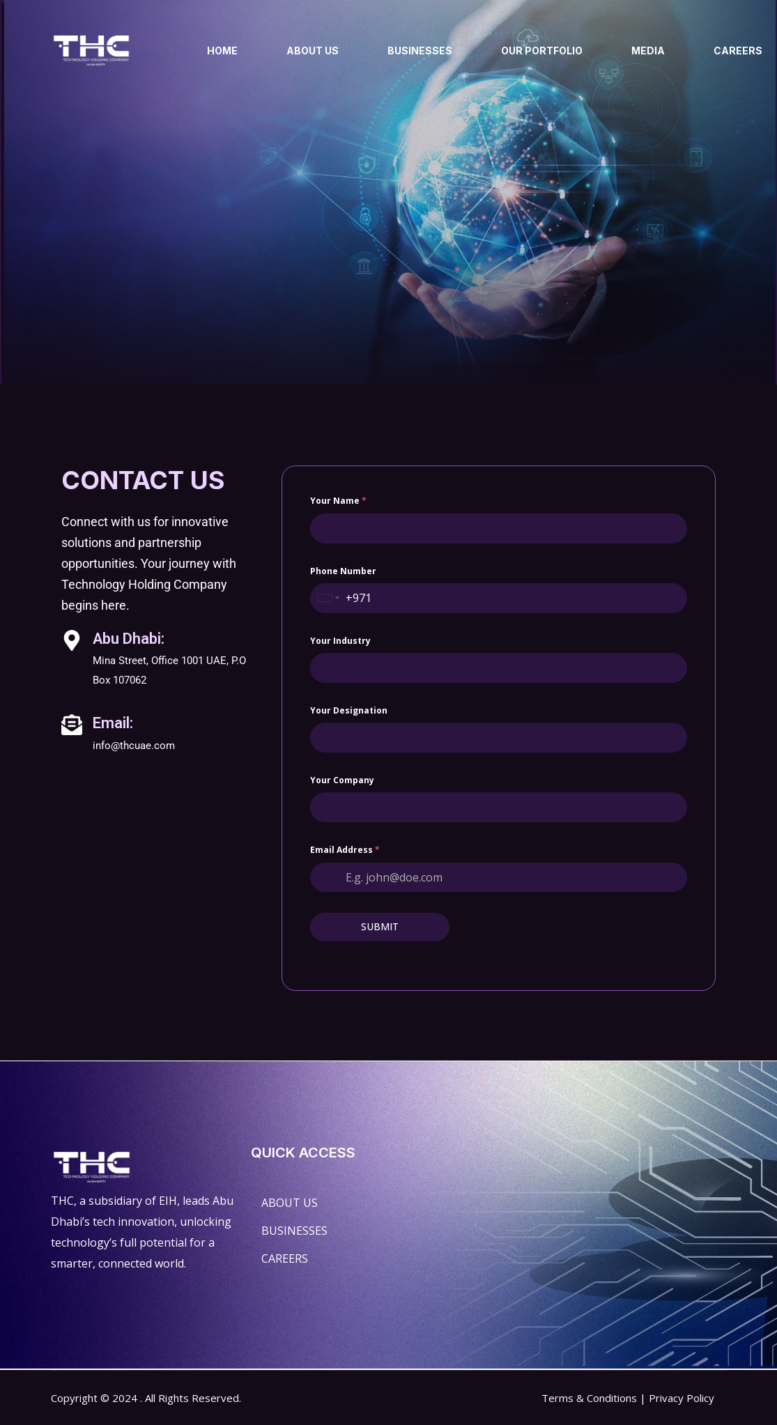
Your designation (348, 790)
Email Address (345, 931)
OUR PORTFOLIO (542, 50)
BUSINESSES (419, 50)
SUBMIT (380, 1007)
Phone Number (343, 651)
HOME (222, 50)
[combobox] (328, 678)
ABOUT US (312, 50)
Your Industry (340, 721)
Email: (113, 803)
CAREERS (738, 50)
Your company (342, 861)
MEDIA (648, 50)
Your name (338, 581)
